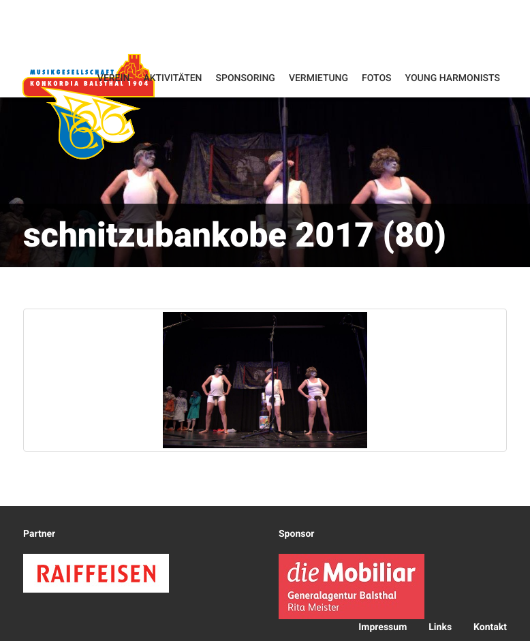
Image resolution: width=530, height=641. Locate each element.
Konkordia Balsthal (88, 106)
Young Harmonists (452, 78)
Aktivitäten (172, 78)
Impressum (382, 627)
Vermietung (318, 78)
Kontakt (490, 627)
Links (440, 627)
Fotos (377, 78)
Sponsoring (245, 78)
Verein (113, 78)
